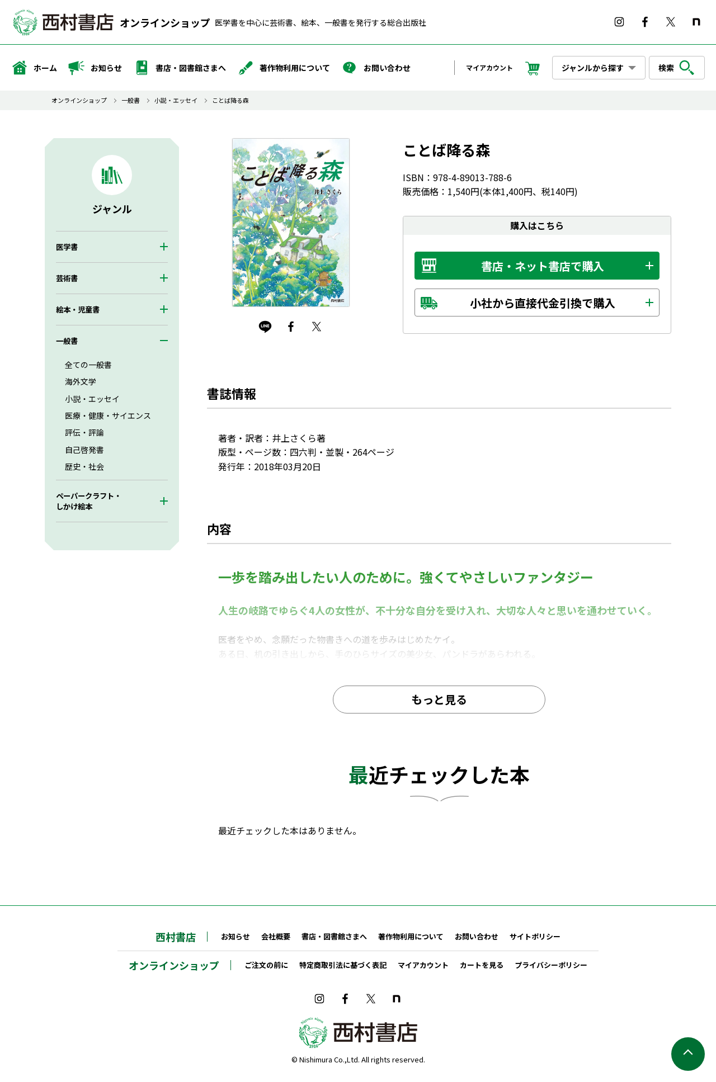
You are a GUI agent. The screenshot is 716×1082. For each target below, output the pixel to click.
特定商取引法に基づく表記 (343, 965)
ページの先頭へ (688, 1054)
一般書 (130, 100)
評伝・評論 (84, 432)
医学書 (67, 247)
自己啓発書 (84, 449)
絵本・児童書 (78, 309)
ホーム (34, 67)
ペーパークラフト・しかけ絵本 (88, 501)
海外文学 (80, 381)
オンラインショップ (165, 22)
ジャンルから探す (593, 67)
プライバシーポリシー (551, 965)
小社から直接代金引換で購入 (542, 303)
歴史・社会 (84, 466)
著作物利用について (283, 67)
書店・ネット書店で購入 (542, 266)
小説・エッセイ (175, 100)
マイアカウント (489, 67)
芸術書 (67, 278)
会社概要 (275, 936)
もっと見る (439, 699)
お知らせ (95, 67)
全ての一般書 (88, 364)
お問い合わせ (376, 67)
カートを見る (481, 965)
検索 (676, 67)
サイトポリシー (535, 936)
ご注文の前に (266, 965)
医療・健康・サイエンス (108, 415)
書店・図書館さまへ (179, 67)
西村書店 (176, 936)
